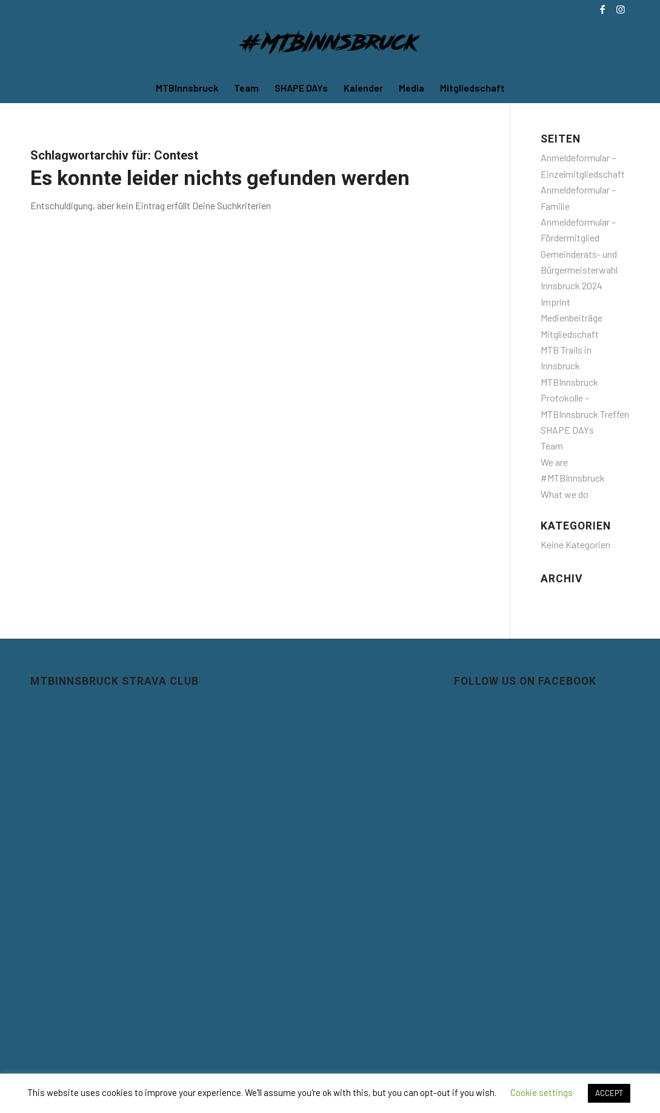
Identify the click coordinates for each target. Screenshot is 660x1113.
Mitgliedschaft (570, 334)
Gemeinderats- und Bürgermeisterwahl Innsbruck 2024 (579, 270)
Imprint (555, 302)
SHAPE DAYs (567, 429)
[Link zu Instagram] (621, 9)
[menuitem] (187, 88)
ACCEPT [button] (609, 1093)
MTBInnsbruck (569, 382)
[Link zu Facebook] (602, 9)
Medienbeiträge (571, 317)
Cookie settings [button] (541, 1092)
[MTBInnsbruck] (330, 45)
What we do (564, 494)
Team (552, 445)
